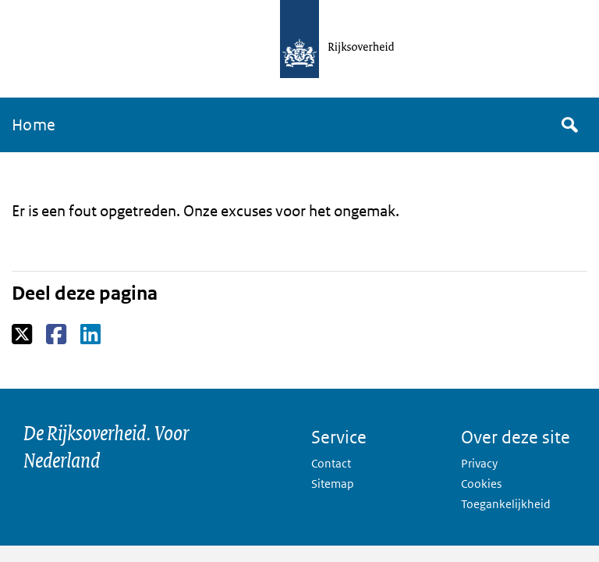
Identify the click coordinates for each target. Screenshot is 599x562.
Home (34, 125)
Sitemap (332, 483)
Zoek (568, 125)
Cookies (481, 483)
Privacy (479, 463)
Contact (331, 463)
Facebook (57, 335)
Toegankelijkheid (506, 503)
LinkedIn (91, 335)
